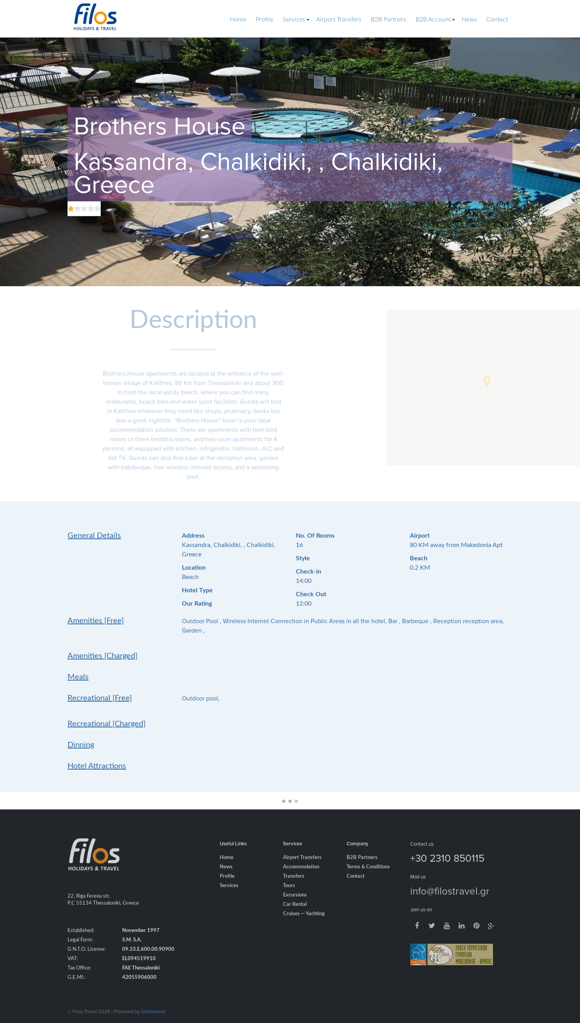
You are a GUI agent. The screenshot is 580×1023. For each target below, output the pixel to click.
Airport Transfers (338, 19)
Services (294, 19)
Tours (289, 895)
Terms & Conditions (368, 876)
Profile (264, 19)
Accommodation (301, 876)
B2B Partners (388, 19)
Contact (497, 19)
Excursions (295, 904)
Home (238, 19)
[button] (487, 381)
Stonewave (153, 1011)
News (469, 19)
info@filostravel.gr (449, 900)
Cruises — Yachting (304, 923)
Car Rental (295, 914)
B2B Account (433, 19)
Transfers (293, 886)
